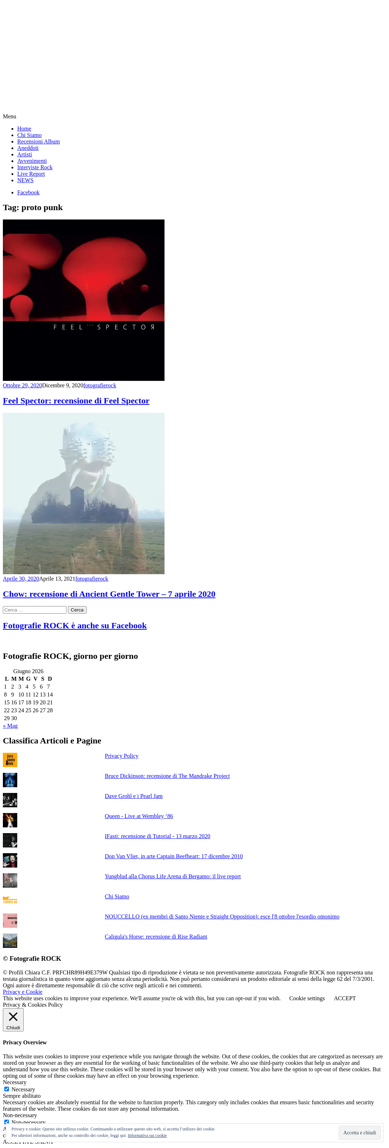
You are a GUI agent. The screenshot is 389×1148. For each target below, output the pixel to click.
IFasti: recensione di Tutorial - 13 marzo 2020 (157, 836)
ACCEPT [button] (345, 998)
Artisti (24, 154)
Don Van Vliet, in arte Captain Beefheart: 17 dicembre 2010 (174, 856)
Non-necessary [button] (20, 1115)
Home (24, 129)
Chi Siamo (29, 135)
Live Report (31, 174)
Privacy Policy (122, 756)
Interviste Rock (34, 167)
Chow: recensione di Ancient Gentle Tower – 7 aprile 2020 (109, 594)
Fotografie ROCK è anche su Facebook (75, 625)
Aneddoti (28, 148)
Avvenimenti (32, 161)
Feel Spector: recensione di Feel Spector (76, 400)
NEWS (25, 180)
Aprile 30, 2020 (21, 579)
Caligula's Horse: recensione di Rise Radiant (156, 937)
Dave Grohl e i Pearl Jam (134, 796)
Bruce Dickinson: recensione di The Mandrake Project (167, 776)
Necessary (23, 1089)
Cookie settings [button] (307, 998)
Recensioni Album (38, 141)
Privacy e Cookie (22, 992)
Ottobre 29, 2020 (22, 385)
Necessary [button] (15, 1082)
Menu (9, 116)
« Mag (10, 726)
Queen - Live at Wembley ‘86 (139, 816)
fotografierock (99, 385)
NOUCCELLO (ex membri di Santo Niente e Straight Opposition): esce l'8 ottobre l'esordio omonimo (222, 916)
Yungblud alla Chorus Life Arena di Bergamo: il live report (173, 876)
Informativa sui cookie (147, 1135)
